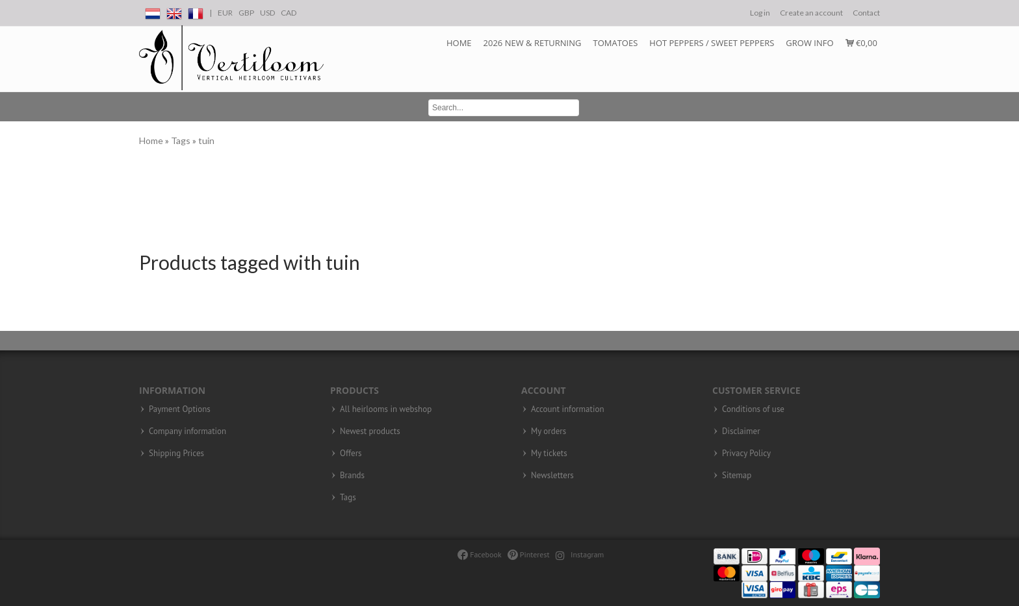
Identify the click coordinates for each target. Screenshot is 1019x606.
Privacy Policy (746, 453)
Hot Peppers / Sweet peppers (711, 43)
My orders (548, 431)
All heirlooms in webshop (386, 409)
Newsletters (552, 475)
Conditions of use (753, 409)
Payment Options (180, 409)
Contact (866, 13)
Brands (352, 475)
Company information (187, 431)
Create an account (811, 13)
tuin (206, 140)
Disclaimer (741, 431)
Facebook (479, 554)
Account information (567, 409)
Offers (351, 453)
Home (459, 43)
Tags (181, 140)
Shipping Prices (176, 453)
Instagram (580, 554)
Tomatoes (615, 43)
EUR (225, 13)
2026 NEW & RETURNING (533, 43)
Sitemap (736, 475)
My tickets (549, 453)
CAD (288, 13)
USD (267, 13)
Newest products (370, 431)
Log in (760, 13)
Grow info (809, 43)
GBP (246, 13)
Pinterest (529, 554)
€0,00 (861, 43)
